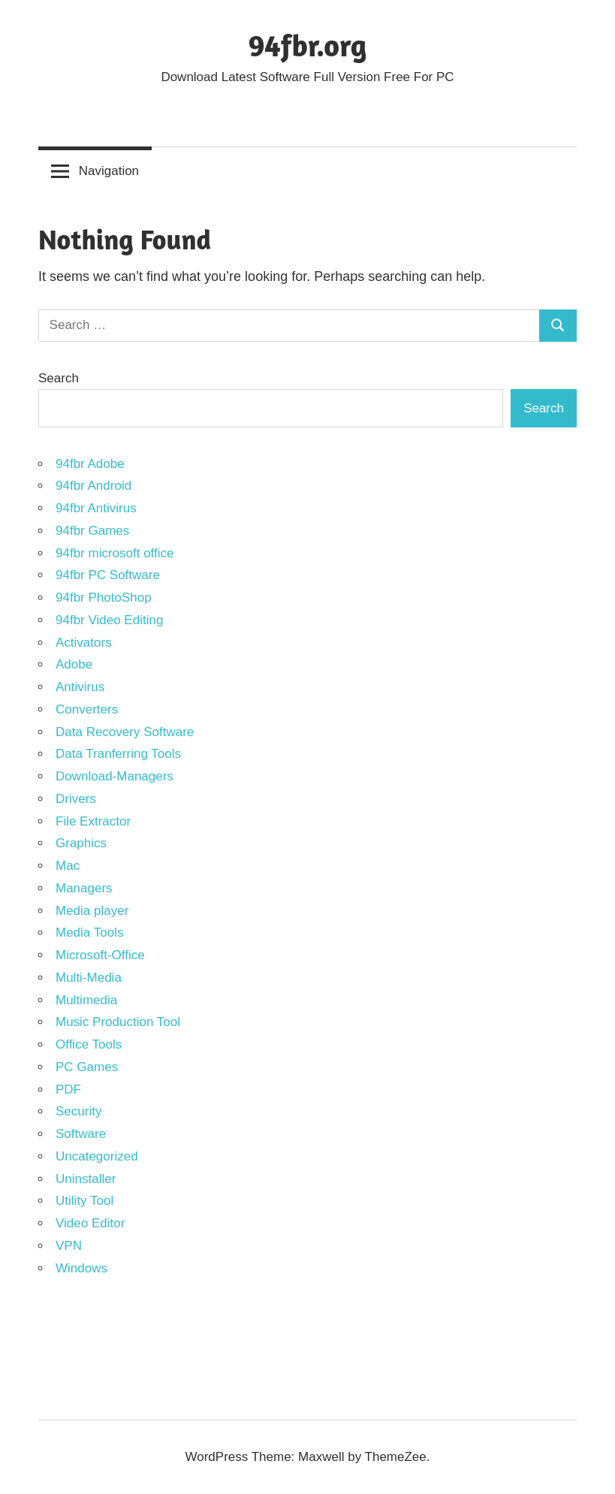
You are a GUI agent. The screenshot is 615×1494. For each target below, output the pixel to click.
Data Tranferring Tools (118, 754)
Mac (68, 866)
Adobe (74, 664)
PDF (68, 1089)
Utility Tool (84, 1201)
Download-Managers (114, 776)
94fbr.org (308, 45)
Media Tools (89, 932)
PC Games (87, 1067)
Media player (92, 911)
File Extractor (93, 821)
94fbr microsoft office (114, 553)
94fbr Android (93, 485)
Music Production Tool (118, 1022)
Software (81, 1134)
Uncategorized (97, 1156)
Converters (87, 709)
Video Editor (90, 1223)
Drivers (76, 799)
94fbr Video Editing (109, 620)
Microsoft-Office (100, 955)
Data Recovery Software (125, 732)
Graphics (81, 843)
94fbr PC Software (108, 575)
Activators (84, 642)
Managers (84, 888)
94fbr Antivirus (96, 508)
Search (58, 378)
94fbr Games (92, 531)
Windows (81, 1268)
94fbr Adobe (90, 464)
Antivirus (80, 687)
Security (78, 1111)
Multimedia (86, 1000)
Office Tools (89, 1044)
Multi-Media (89, 977)
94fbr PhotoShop (104, 597)
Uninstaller (86, 1179)
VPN (69, 1246)
